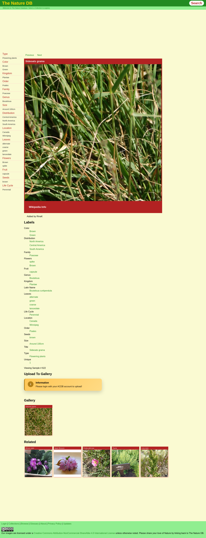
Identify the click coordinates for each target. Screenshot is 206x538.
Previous (29, 55)
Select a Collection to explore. (39, 8)
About (43, 524)
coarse (5, 147)
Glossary (34, 524)
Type (5, 54)
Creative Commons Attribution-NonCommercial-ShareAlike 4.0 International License (74, 533)
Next (39, 55)
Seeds (5, 177)
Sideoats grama (37, 350)
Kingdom (7, 73)
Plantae (5, 77)
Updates (67, 524)
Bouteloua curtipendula (41, 291)
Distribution (8, 113)
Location (7, 128)
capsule (5, 174)
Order (5, 81)
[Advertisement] (103, 30)
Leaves (6, 139)
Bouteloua (6, 101)
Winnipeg (6, 136)
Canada (5, 132)
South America (8, 124)
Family (6, 89)
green (5, 151)
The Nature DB (17, 3)
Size (4, 105)
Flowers (6, 158)
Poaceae (6, 93)
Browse (24, 524)
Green (5, 69)
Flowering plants (9, 58)
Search (196, 3)
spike (4, 166)
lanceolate (6, 154)
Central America (9, 117)
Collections (13, 524)
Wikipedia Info (37, 207)
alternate (6, 144)
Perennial (6, 190)
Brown (5, 66)
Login (4, 524)
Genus (6, 97)
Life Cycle (7, 185)
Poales (5, 85)
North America (8, 121)
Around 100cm (8, 109)
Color (5, 61)
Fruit (4, 169)
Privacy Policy (55, 524)
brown (5, 182)
